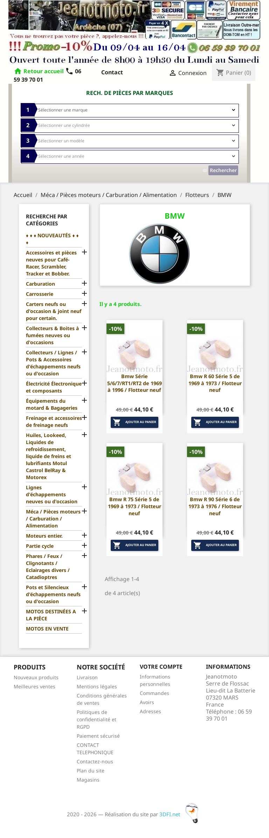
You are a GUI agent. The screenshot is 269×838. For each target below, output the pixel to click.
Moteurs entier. (44, 535)
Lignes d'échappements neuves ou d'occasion (51, 494)
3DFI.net (180, 814)
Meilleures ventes (34, 686)
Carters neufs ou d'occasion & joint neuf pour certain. (53, 311)
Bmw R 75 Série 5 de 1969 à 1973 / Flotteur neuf (134, 506)
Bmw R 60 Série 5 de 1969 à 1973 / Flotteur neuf (215, 383)
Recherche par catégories (46, 220)
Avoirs (147, 702)
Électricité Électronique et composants (54, 387)
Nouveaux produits (36, 677)
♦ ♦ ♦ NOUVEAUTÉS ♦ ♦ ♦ (52, 239)
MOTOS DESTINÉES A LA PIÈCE (51, 615)
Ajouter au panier (134, 422)
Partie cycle (40, 546)
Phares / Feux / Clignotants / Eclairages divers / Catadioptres (48, 566)
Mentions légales (97, 686)
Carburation (40, 283)
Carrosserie (39, 294)
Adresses (150, 711)
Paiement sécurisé (98, 736)
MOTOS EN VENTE (47, 628)
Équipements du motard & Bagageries (51, 404)
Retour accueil (43, 71)
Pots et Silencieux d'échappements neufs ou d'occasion (53, 594)
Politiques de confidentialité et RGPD (96, 719)
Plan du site (90, 770)
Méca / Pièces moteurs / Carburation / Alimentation (53, 518)
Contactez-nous (95, 761)
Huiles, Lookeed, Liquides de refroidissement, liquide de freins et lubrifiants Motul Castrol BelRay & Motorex (48, 456)
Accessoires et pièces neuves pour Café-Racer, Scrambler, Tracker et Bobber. (51, 263)
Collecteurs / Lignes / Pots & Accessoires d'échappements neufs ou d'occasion (53, 363)
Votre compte (161, 666)
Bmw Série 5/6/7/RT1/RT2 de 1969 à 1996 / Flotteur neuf (134, 383)
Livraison (87, 677)
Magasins (88, 779)
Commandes (154, 693)
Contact (112, 72)
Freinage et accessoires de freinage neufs (54, 421)
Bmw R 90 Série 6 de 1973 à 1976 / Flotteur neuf (215, 506)
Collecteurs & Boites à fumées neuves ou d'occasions (52, 335)
